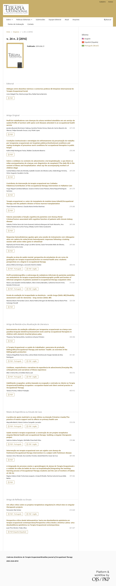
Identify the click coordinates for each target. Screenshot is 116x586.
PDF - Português (15, 269)
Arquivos (76, 19)
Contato (30, 24)
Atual (67, 19)
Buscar (107, 19)
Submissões (40, 19)
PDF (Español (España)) (18, 532)
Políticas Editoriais (23, 19)
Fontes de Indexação (16, 24)
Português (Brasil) (92, 46)
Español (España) (91, 42)
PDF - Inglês (32, 269)
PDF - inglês (32, 361)
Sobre (8, 19)
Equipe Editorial (55, 19)
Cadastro (102, 2)
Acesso (110, 2)
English (87, 39)
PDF (11, 98)
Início (8, 32)
